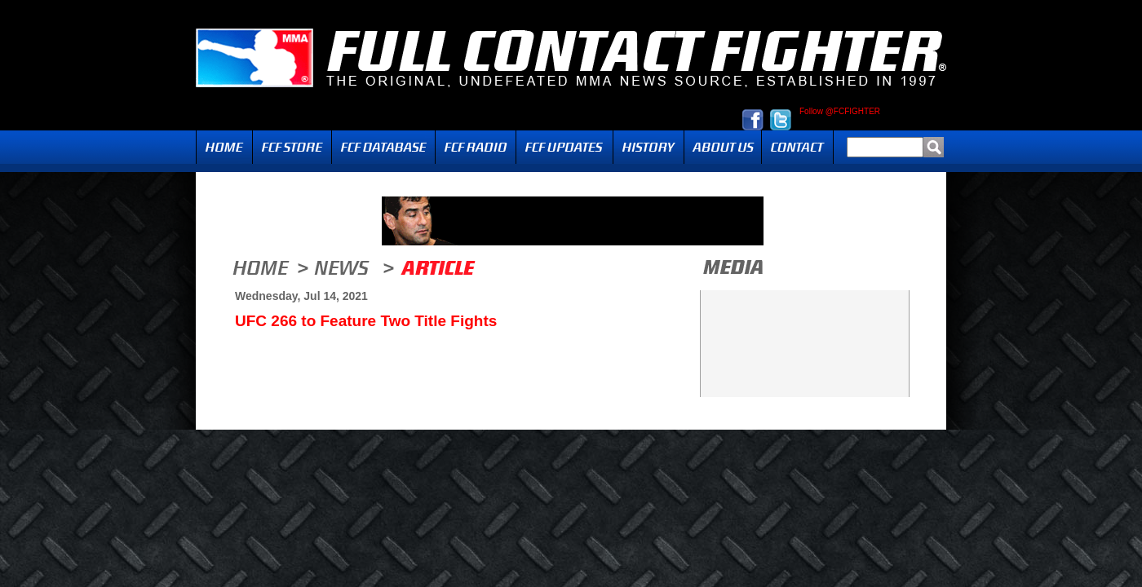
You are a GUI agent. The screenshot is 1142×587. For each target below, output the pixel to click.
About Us (722, 147)
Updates (564, 147)
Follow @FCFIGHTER (839, 112)
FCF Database (383, 147)
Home (224, 147)
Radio (476, 147)
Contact (797, 147)
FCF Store (292, 147)
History (648, 147)
